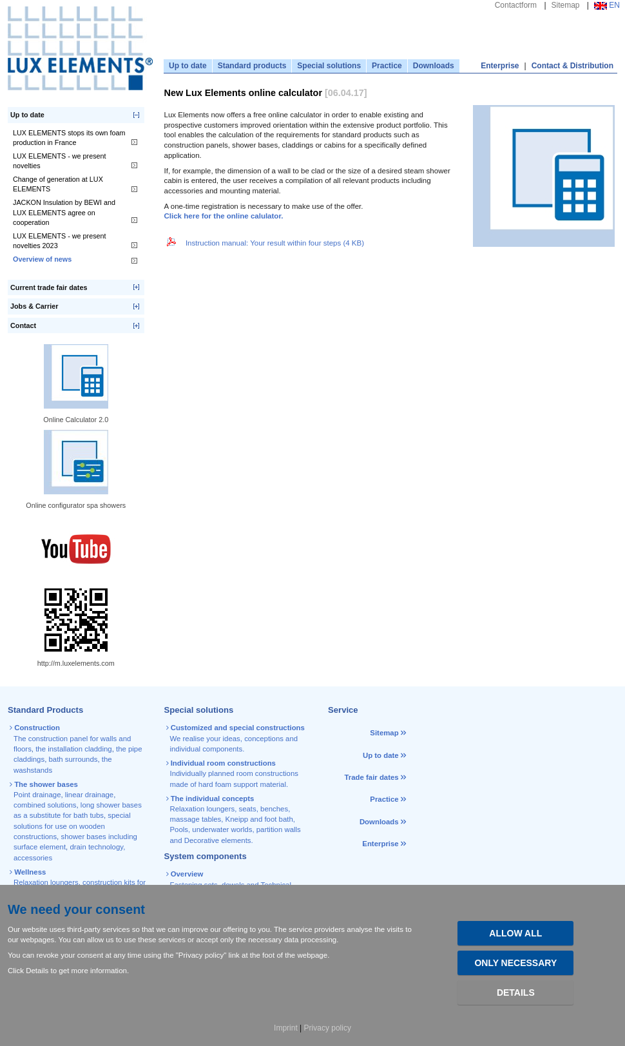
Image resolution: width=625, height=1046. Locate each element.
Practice (387, 65)
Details (516, 992)
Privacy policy (327, 1027)
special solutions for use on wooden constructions (72, 825)
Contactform (516, 5)
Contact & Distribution (572, 65)
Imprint (286, 1027)
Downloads (433, 65)
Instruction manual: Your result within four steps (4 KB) (264, 243)
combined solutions (45, 805)
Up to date (188, 65)
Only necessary (515, 963)
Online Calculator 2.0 (75, 419)
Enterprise (500, 65)
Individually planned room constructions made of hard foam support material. (233, 773)
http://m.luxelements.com (76, 663)
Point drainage (37, 795)
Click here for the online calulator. (224, 216)
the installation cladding (73, 749)
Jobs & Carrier (34, 306)
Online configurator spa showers (76, 505)
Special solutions (329, 65)
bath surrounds (72, 759)
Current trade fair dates (48, 287)
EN (607, 5)
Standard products (252, 65)
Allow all (515, 933)
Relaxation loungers (46, 882)
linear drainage (89, 795)
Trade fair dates (371, 777)
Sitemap (566, 5)
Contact (23, 325)
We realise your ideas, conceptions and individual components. (236, 738)
